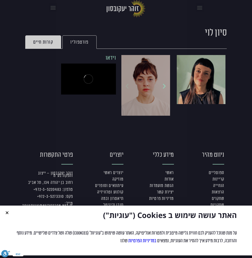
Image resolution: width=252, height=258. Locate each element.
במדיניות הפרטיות (142, 244)
